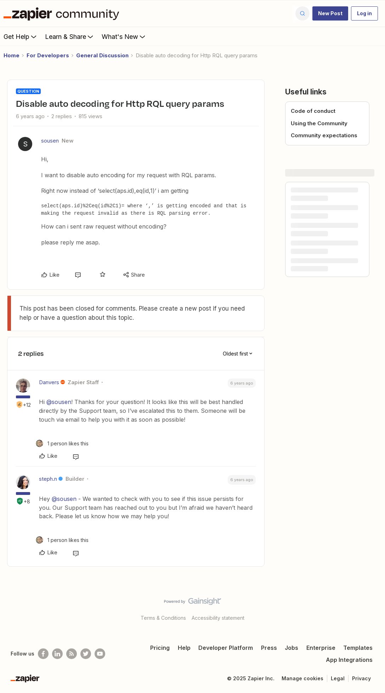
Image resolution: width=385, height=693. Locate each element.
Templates (358, 647)
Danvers (49, 382)
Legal (338, 678)
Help (184, 647)
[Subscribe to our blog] (71, 653)
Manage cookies (302, 678)
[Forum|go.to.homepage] (63, 13)
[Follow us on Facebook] (43, 653)
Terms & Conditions (163, 618)
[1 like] (62, 443)
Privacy (361, 678)
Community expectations (324, 135)
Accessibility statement (218, 618)
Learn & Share (70, 36)
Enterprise (320, 647)
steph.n (48, 478)
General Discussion (102, 55)
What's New (124, 36)
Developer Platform (225, 647)
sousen (50, 140)
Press (269, 647)
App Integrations (349, 659)
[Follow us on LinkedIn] (57, 653)
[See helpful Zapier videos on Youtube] (100, 653)
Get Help (21, 36)
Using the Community (319, 123)
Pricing (160, 647)
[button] (330, 13)
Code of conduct (313, 111)
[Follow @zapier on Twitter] (85, 653)
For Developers (48, 55)
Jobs (291, 647)
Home (11, 55)
